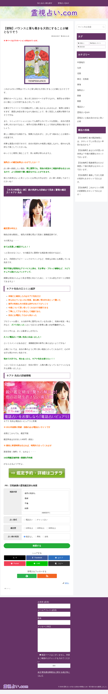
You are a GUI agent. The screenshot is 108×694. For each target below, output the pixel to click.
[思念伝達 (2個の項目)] (91, 46)
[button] (59, 563)
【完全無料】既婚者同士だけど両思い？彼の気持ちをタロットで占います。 (90, 166)
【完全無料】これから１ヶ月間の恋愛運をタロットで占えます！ (90, 191)
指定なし (28, 537)
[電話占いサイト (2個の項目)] (97, 43)
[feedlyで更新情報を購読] (34, 576)
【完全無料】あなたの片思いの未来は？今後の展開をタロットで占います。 (90, 153)
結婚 (45, 508)
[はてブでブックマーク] (59, 557)
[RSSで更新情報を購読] (39, 576)
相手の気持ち (45, 493)
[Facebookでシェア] (37, 557)
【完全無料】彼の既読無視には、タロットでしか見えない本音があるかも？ (90, 141)
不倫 (45, 503)
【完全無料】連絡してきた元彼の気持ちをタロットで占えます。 (90, 178)
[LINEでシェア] (37, 563)
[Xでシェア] (15, 557)
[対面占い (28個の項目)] (83, 43)
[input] (91, 27)
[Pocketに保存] (15, 563)
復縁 (45, 498)
